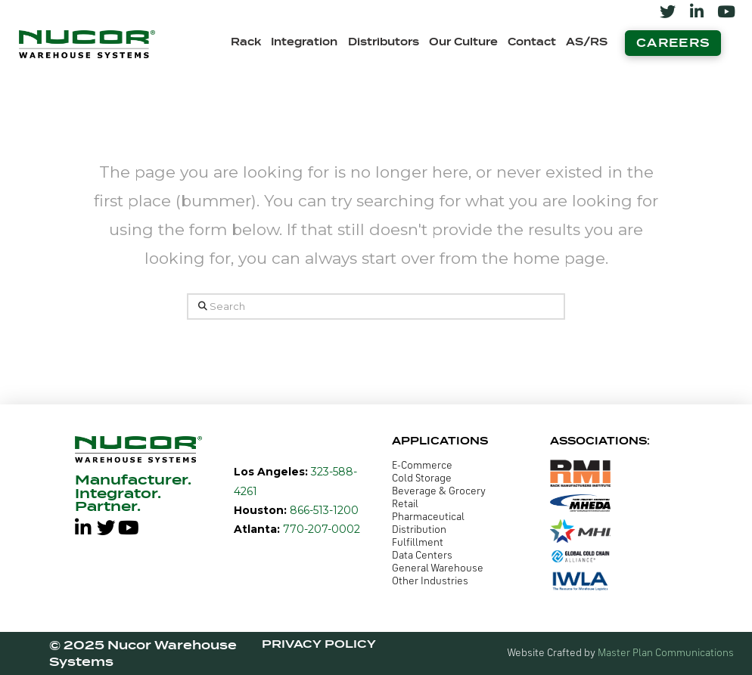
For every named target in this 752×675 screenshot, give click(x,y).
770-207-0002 (320, 529)
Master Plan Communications (666, 653)
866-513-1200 (323, 510)
